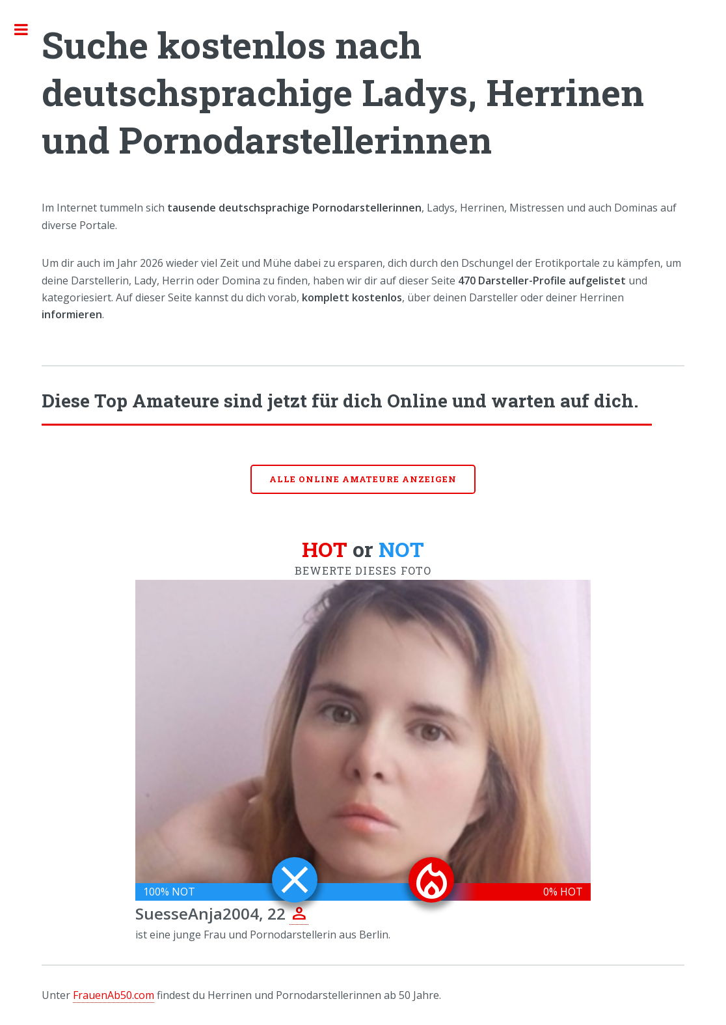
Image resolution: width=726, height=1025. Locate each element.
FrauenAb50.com (113, 995)
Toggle (28, 29)
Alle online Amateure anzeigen (363, 479)
